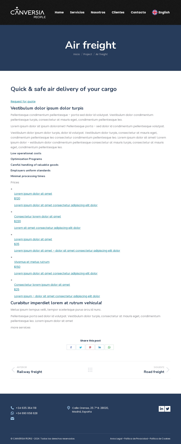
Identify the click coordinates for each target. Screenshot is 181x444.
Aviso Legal (116, 438)
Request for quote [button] (23, 101)
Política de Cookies (160, 438)
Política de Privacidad (136, 438)
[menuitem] (59, 12)
